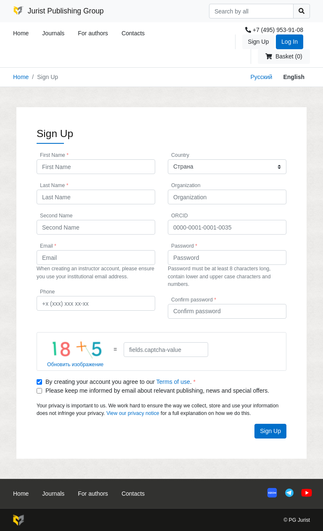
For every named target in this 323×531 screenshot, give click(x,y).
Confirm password (193, 300)
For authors (93, 33)
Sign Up (258, 41)
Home (21, 33)
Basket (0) (283, 56)
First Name (54, 155)
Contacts (133, 33)
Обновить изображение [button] (75, 364)
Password (184, 246)
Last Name (54, 185)
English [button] (293, 77)
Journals (53, 33)
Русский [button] (261, 77)
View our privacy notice (132, 413)
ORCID (179, 216)
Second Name (56, 216)
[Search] (251, 11)
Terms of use (173, 381)
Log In (289, 41)
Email (48, 246)
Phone (47, 292)
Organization (185, 185)
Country (180, 155)
